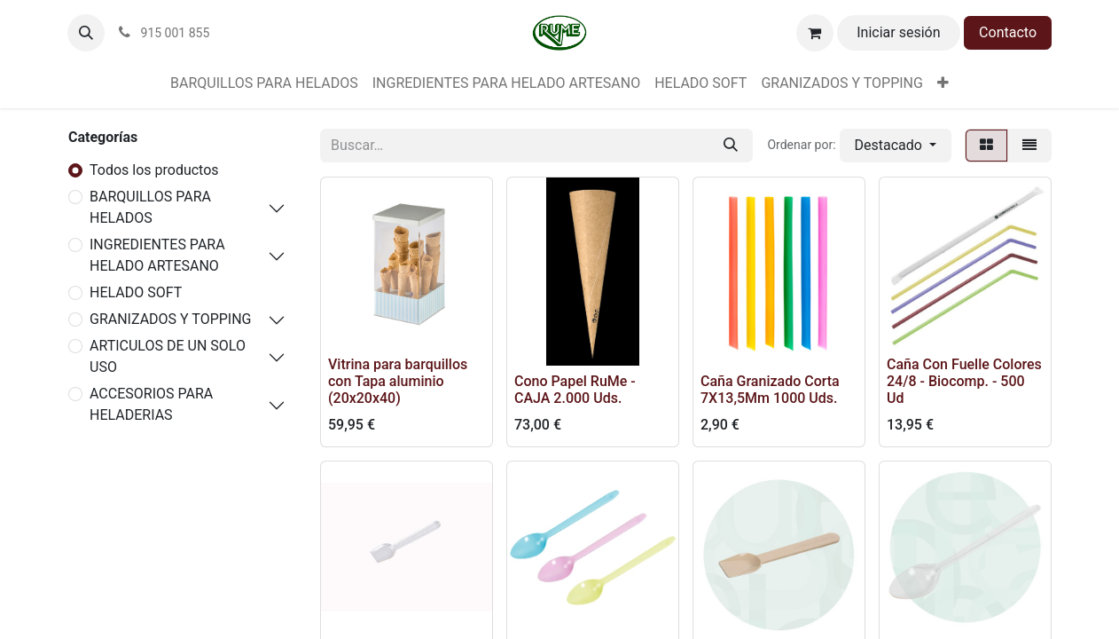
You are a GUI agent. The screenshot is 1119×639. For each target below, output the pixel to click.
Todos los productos (154, 170)
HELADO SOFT (136, 292)
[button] (86, 32)
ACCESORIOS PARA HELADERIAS (151, 404)
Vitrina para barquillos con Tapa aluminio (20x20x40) (397, 381)
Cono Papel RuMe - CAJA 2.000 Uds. (575, 389)
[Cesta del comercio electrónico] (814, 32)
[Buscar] (730, 145)
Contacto (1008, 32)
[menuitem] (264, 83)
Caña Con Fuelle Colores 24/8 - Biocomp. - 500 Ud (964, 381)
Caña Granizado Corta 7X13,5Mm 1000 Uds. (770, 389)
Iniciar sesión (898, 32)
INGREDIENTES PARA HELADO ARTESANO (157, 255)
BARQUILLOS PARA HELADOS (150, 207)
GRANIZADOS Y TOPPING (171, 319)
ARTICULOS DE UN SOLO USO (168, 356)
